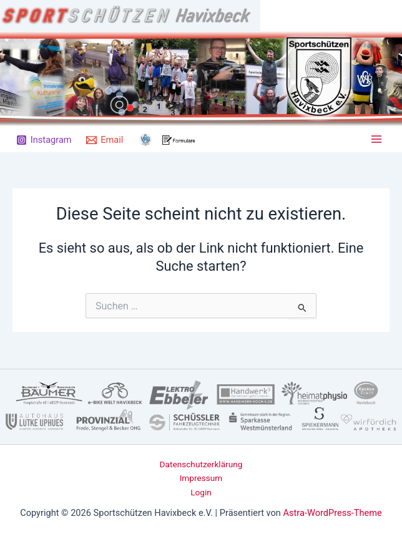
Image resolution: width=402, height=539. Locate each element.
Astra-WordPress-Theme (332, 512)
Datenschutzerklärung (201, 464)
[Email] (104, 140)
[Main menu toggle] (376, 139)
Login (201, 492)
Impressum (201, 478)
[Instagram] (43, 140)
